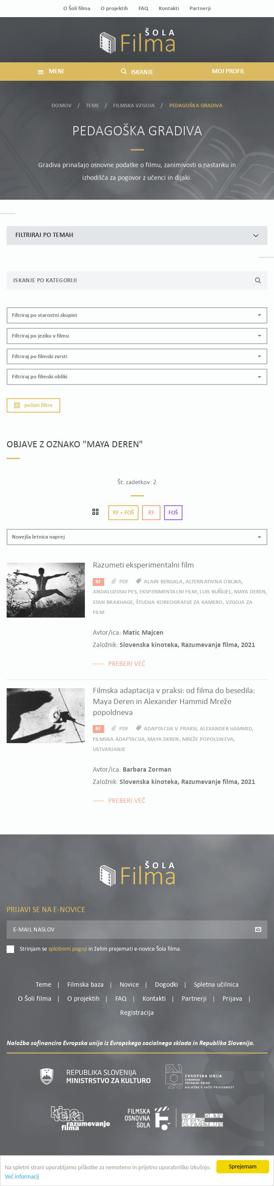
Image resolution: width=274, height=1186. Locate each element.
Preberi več (127, 664)
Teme (92, 104)
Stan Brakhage (113, 602)
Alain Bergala (163, 582)
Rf (151, 513)
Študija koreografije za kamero (179, 602)
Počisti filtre (33, 405)
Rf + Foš (123, 513)
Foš (173, 513)
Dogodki (166, 984)
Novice (129, 984)
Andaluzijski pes (115, 592)
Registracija (137, 1013)
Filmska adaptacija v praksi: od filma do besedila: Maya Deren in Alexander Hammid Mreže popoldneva (174, 702)
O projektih (114, 8)
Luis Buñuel (215, 592)
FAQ (143, 8)
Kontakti (169, 8)
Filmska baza (85, 984)
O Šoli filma (76, 8)
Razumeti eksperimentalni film (143, 565)
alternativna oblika (213, 582)
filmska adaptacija (119, 739)
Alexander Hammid (226, 729)
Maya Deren (250, 592)
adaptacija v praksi (170, 729)
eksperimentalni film (168, 592)
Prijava (232, 999)
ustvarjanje (109, 749)
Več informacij (22, 1177)
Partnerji (200, 8)
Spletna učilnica (216, 984)
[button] (137, 315)
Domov (61, 104)
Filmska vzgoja (134, 104)
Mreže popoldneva (208, 739)
